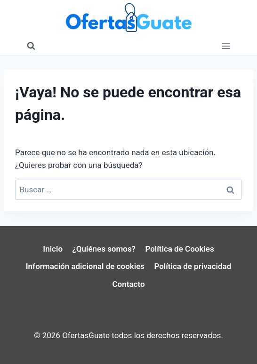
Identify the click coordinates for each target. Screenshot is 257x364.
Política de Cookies (179, 248)
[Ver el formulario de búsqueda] (31, 46)
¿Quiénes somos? (104, 248)
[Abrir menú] (225, 46)
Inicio (53, 248)
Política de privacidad (192, 266)
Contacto (128, 284)
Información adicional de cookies (85, 266)
